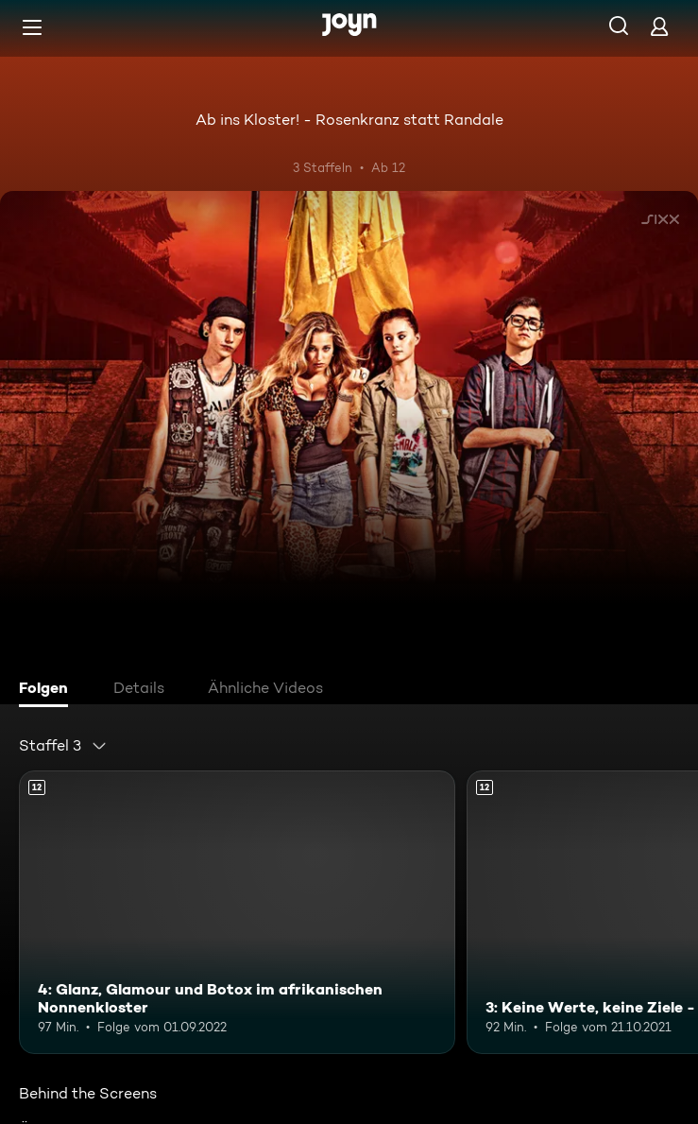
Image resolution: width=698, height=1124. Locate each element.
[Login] (659, 26)
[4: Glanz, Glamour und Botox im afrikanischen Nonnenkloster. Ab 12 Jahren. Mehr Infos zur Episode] (237, 912)
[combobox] (63, 746)
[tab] (48, 690)
